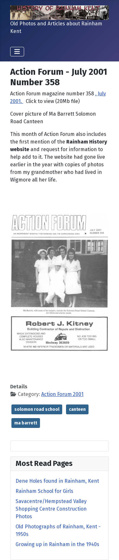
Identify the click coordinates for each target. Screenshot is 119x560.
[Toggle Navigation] (17, 51)
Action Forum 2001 (62, 394)
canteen (77, 409)
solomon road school (36, 409)
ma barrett (25, 423)
